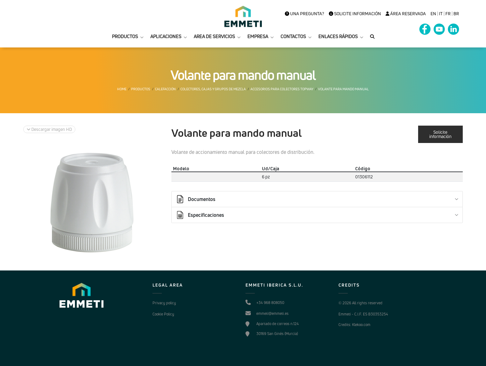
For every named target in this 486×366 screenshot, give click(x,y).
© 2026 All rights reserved (360, 303)
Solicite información (355, 13)
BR (456, 13)
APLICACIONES (165, 36)
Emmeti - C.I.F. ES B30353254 (363, 314)
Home (121, 89)
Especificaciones (199, 215)
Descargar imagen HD (49, 129)
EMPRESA (257, 36)
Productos (140, 89)
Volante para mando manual (343, 89)
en (433, 13)
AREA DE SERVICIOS (214, 36)
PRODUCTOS (125, 36)
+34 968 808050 (270, 302)
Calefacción (165, 89)
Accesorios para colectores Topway (281, 89)
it (441, 13)
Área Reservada (406, 13)
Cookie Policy (163, 314)
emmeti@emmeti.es (272, 313)
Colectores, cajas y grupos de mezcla (213, 89)
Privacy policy (164, 303)
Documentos (195, 199)
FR (448, 13)
